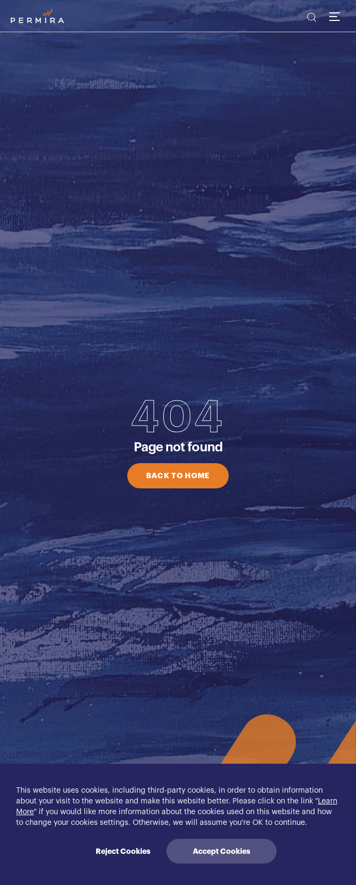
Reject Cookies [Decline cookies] (123, 851)
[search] (310, 18)
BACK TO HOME (178, 475)
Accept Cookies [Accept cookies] (221, 851)
